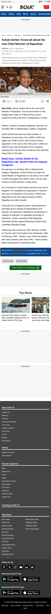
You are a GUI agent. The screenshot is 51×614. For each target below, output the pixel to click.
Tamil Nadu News (8, 538)
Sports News (6, 484)
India (19, 14)
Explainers (5, 490)
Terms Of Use (15, 605)
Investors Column (8, 428)
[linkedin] (26, 567)
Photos (4, 475)
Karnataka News (7, 554)
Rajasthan (17, 35)
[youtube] (21, 567)
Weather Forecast (8, 452)
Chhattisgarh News (8, 545)
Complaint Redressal (9, 422)
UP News (5, 541)
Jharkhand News (7, 529)
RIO (48, 605)
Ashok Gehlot (8, 261)
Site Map (5, 605)
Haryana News (7, 526)
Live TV (4, 434)
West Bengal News (32, 529)
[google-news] (32, 567)
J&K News (5, 551)
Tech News (5, 487)
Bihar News (6, 519)
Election (9, 35)
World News (6, 471)
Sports (33, 14)
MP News (5, 532)
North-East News (8, 535)
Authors (4, 438)
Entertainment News (9, 481)
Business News (7, 494)
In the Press (6, 425)
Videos (11, 14)
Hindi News (6, 431)
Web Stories (6, 441)
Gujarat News (6, 548)
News (3, 35)
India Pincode (6, 456)
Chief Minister (21, 261)
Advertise (5, 418)
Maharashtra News (32, 519)
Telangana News (31, 526)
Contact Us (5, 412)
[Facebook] (4, 567)
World (25, 14)
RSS (25, 608)
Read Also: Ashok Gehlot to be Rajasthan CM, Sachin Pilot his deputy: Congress (25, 161)
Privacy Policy (28, 605)
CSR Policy (40, 605)
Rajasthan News (31, 522)
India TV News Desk (16, 48)
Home (3, 14)
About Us (5, 415)
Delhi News (6, 522)
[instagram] (15, 567)
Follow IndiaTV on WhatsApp (25, 267)
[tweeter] (9, 567)
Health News (6, 497)
